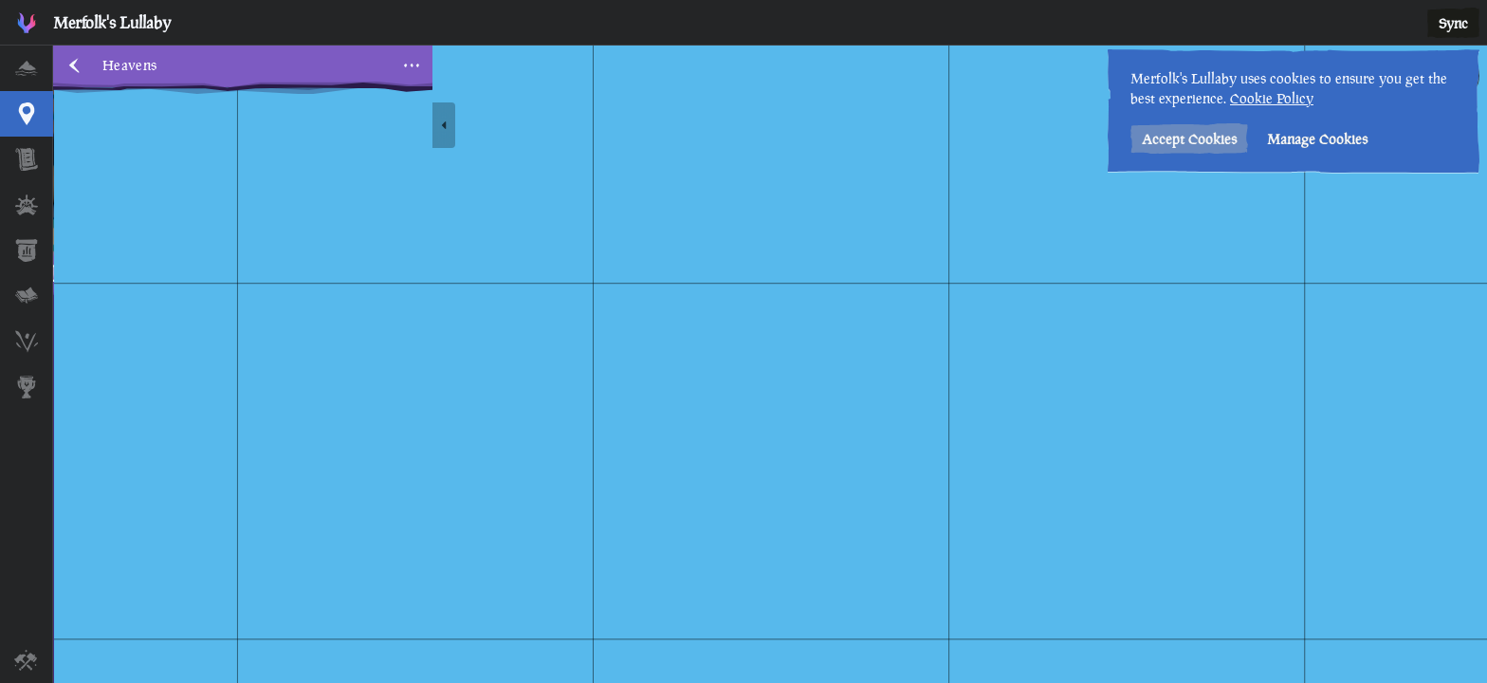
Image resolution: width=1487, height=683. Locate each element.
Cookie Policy (1271, 98)
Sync (1453, 23)
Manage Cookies (1317, 139)
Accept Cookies (1189, 139)
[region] (770, 364)
